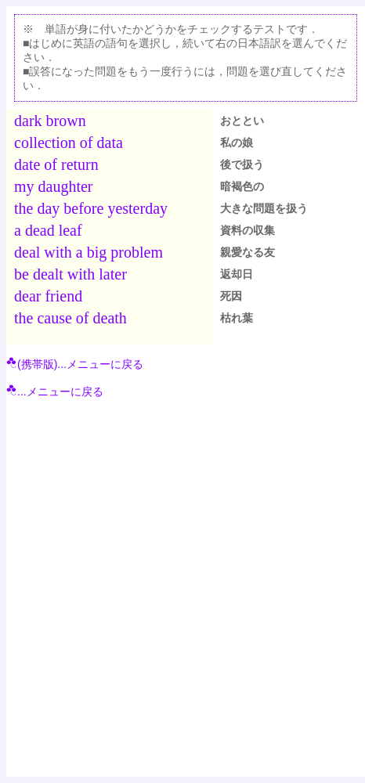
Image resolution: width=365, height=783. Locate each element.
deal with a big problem (88, 252)
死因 (231, 296)
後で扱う (242, 164)
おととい (242, 120)
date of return (56, 164)
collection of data (68, 142)
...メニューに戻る (54, 391)
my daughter (53, 186)
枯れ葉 (236, 318)
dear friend (48, 296)
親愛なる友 (247, 252)
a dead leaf (48, 230)
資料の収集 (247, 230)
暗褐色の (242, 186)
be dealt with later (70, 274)
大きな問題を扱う (264, 208)
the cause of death (70, 318)
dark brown (50, 120)
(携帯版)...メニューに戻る (74, 364)
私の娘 (236, 142)
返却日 (236, 274)
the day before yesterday (91, 208)
